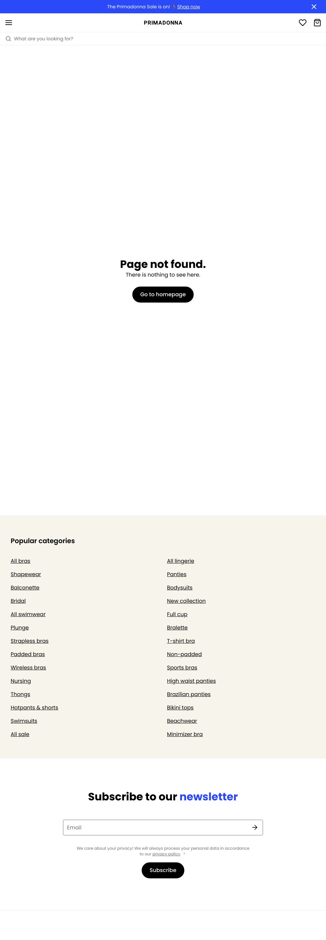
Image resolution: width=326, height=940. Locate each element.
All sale (20, 734)
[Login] (302, 22)
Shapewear (26, 574)
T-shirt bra (181, 641)
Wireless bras (28, 667)
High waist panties (191, 681)
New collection (186, 601)
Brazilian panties (189, 694)
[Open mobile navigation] (8, 22)
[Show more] (184, 854)
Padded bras (28, 654)
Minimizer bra (185, 734)
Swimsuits (24, 721)
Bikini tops (180, 707)
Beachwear (182, 721)
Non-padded (184, 654)
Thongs (20, 694)
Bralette (177, 627)
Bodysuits (180, 587)
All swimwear (28, 614)
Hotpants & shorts (34, 707)
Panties (176, 574)
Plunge (20, 627)
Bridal (18, 601)
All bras (20, 561)
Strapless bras (30, 641)
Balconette (25, 587)
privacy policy (166, 854)
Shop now (188, 7)
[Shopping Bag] (317, 22)
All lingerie (180, 561)
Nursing (21, 681)
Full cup (177, 614)
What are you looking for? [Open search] (39, 38)
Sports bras (182, 667)
